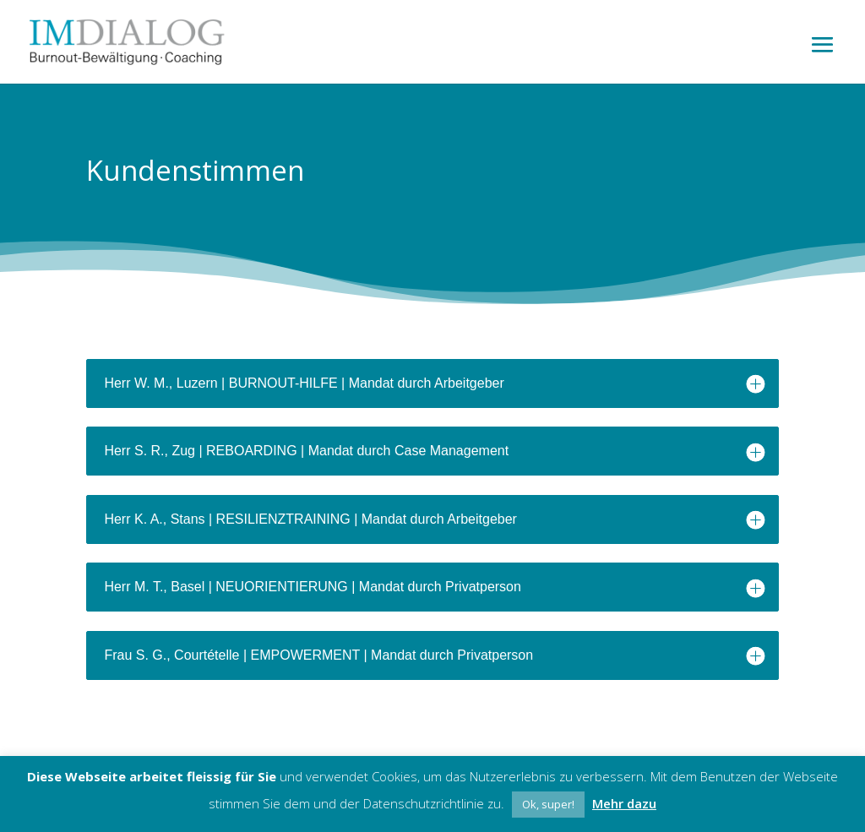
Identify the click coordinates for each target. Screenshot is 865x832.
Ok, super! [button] (548, 804)
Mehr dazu (624, 803)
